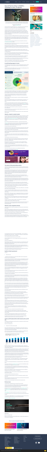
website (17, 149)
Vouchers (31, 46)
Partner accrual (6, 444)
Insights (31, 1)
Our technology (27, 1)
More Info (19, 450)
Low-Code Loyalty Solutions (39, 38)
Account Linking (32, 34)
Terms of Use (16, 448)
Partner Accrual (32, 42)
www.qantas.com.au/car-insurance (13, 118)
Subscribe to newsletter (37, 438)
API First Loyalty (36, 34)
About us (34, 1)
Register (37, 1)
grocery (25, 103)
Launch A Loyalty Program (33, 38)
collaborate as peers (7, 389)
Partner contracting (7, 445)
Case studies (23, 1)
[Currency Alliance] (7, 1)
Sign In (41, 1)
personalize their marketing (8, 41)
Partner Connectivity (36, 42)
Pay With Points (32, 45)
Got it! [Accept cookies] (45, 450)
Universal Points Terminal (37, 45)
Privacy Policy (18, 448)
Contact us (25, 441)
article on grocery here (17, 25)
